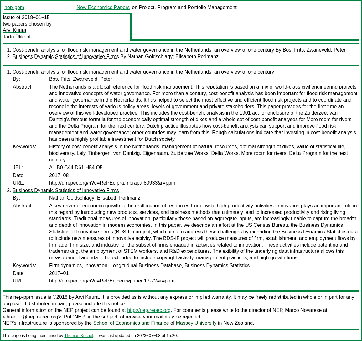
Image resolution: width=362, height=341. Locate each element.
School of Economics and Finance (131, 323)
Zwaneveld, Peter (326, 50)
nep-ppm (14, 7)
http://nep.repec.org (149, 310)
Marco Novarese (303, 310)
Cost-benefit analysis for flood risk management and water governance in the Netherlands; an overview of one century (143, 50)
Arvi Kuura (14, 30)
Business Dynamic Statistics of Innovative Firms (66, 56)
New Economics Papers (103, 7)
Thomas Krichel (78, 335)
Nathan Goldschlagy (150, 56)
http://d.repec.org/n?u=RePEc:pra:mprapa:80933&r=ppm (112, 183)
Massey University (196, 323)
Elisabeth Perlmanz (197, 56)
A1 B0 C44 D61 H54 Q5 (76, 167)
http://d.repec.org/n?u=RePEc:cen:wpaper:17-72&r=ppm (111, 280)
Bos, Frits (293, 50)
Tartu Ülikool (16, 36)
